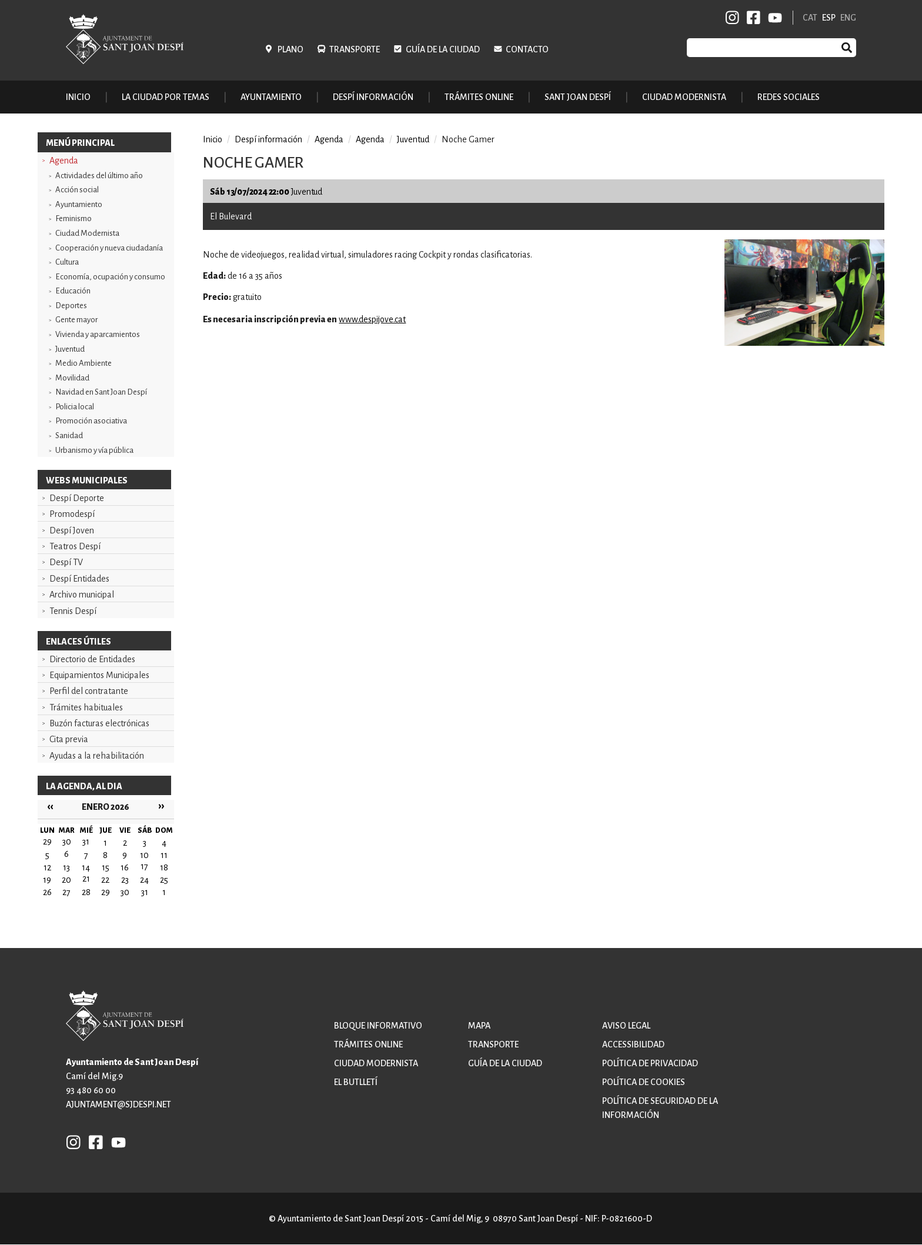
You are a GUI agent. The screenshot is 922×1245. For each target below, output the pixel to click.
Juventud (70, 349)
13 (66, 867)
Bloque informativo (378, 1025)
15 (105, 867)
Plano (290, 49)
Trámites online (479, 97)
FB (751, 17)
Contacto (527, 49)
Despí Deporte (76, 498)
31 (144, 892)
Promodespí (72, 514)
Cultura (67, 262)
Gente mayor (76, 319)
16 (125, 867)
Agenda (63, 160)
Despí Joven (71, 530)
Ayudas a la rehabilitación (96, 755)
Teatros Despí (75, 546)
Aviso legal (626, 1025)
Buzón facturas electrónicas (99, 723)
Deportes (71, 305)
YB (773, 17)
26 (47, 892)
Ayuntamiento (78, 204)
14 (86, 867)
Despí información (268, 139)
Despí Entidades (79, 578)
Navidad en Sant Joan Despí (101, 392)
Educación (73, 290)
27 (66, 892)
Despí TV (66, 562)
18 (164, 867)
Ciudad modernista (376, 1063)
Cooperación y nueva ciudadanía (109, 247)
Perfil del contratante (88, 691)
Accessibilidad (633, 1044)
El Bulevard (231, 216)
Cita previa (68, 739)
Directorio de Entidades (92, 659)
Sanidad (69, 435)
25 (164, 879)
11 (164, 855)
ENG (848, 17)
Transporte (354, 49)
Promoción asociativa (91, 420)
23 (125, 879)
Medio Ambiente (83, 363)
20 (66, 879)
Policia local (74, 406)
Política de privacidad (650, 1063)
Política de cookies (643, 1082)
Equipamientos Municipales (99, 675)
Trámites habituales (86, 707)
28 (86, 892)
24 (144, 879)
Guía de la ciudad (443, 49)
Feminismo (73, 218)
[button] (804, 343)
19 (47, 879)
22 (105, 879)
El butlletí (356, 1082)
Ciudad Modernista (87, 233)
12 (47, 867)
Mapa (479, 1025)
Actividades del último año (99, 175)
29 (105, 892)
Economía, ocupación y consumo (110, 276)
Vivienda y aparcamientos (97, 334)
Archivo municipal (81, 594)
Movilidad (72, 377)
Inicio (78, 97)
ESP (829, 17)
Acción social (77, 189)
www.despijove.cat (372, 319)
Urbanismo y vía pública (94, 450)
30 (125, 892)
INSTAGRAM (733, 17)
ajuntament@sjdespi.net (118, 1104)
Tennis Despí (72, 611)
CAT (810, 17)
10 (144, 855)
